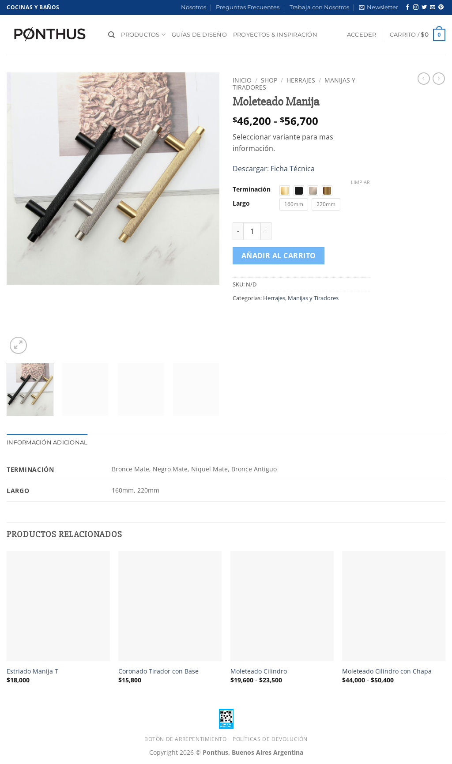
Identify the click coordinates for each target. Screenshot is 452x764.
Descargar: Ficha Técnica (274, 168)
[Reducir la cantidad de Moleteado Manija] (238, 231)
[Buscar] (111, 34)
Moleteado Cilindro (258, 671)
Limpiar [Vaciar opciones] (360, 182)
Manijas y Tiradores (313, 298)
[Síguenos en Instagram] (415, 7)
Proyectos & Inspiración (275, 34)
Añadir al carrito (278, 255)
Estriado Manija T (32, 671)
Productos (143, 34)
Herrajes (300, 80)
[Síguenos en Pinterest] (441, 7)
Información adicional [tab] (47, 442)
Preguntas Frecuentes (247, 7)
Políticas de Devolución (270, 739)
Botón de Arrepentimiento (185, 739)
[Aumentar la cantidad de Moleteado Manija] (266, 231)
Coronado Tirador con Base (158, 671)
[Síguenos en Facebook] (407, 7)
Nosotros (193, 7)
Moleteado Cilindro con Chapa (387, 671)
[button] (378, 7)
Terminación (252, 189)
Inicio (242, 80)
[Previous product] (439, 78)
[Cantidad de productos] (252, 231)
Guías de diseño (199, 34)
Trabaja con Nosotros (319, 7)
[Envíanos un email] (432, 7)
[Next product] (424, 78)
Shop (269, 80)
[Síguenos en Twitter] (424, 7)
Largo (241, 203)
